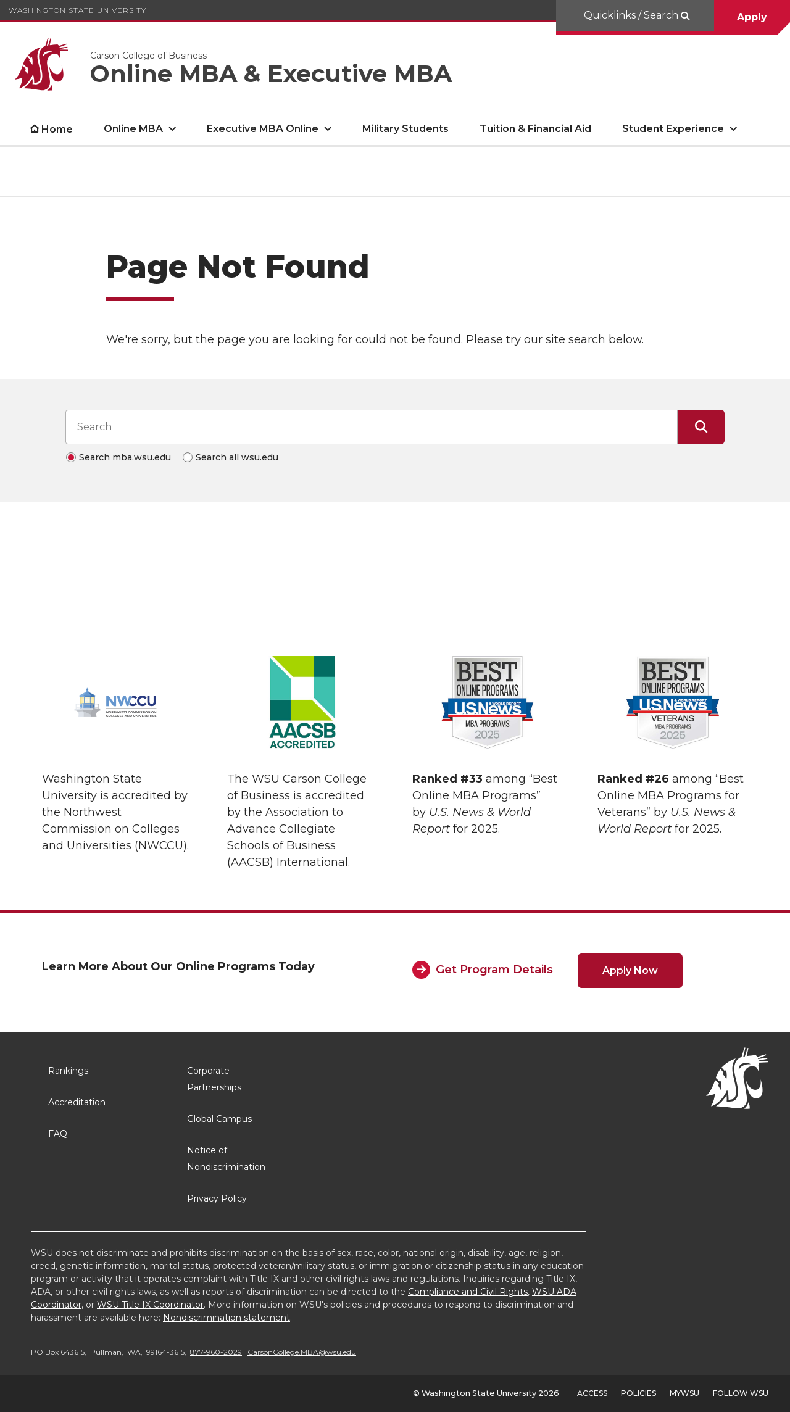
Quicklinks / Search (632, 15)
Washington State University (77, 10)
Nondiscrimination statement (226, 1317)
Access (592, 1393)
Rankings (68, 1070)
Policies (638, 1393)
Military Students (405, 129)
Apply (752, 17)
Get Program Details (494, 969)
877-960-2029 (216, 1351)
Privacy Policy (217, 1198)
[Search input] (371, 427)
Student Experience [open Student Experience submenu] (673, 129)
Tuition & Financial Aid (535, 129)
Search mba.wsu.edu (125, 457)
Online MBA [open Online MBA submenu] (133, 129)
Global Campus (219, 1118)
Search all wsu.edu (237, 457)
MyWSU (684, 1393)
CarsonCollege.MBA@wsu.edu (301, 1351)
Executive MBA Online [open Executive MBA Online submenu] (262, 129)
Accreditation (77, 1102)
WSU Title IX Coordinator (150, 1304)
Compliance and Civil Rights (468, 1291)
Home (57, 129)
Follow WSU (740, 1393)
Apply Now (630, 970)
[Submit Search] (701, 427)
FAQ (57, 1133)
